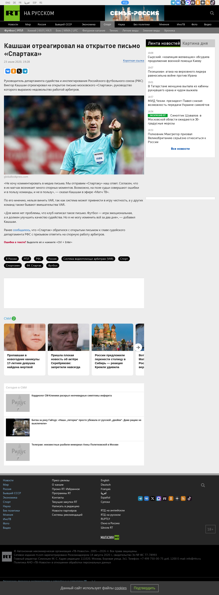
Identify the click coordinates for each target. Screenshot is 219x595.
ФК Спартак (34, 265)
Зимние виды (151, 30)
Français (105, 489)
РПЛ (26, 259)
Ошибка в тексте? (15, 242)
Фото (194, 24)
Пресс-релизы (61, 480)
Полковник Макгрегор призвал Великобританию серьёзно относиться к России (177, 138)
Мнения (164, 24)
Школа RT (107, 527)
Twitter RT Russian (183, 2)
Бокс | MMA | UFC (67, 30)
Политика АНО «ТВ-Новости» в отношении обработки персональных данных (62, 562)
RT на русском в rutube (193, 2)
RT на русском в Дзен (202, 2)
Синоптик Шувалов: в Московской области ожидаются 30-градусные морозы (175, 119)
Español (105, 497)
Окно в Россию (110, 523)
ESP (35, 2)
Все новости (180, 148)
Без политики (142, 24)
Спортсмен (13, 265)
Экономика (88, 24)
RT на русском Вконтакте (178, 2)
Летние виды (130, 30)
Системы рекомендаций (67, 514)
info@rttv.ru (193, 558)
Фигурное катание (93, 30)
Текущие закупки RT (64, 502)
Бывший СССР (63, 24)
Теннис (114, 30)
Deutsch (106, 485)
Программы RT (61, 493)
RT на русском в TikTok (212, 2)
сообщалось (21, 230)
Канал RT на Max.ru (188, 2)
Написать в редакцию (65, 506)
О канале (57, 484)
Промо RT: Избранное (66, 489)
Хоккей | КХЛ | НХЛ (39, 30)
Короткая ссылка (133, 60)
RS (41, 2)
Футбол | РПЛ (13, 30)
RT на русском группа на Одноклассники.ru (197, 2)
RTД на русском (111, 514)
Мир (28, 24)
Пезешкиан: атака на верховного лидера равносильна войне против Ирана (177, 73)
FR (20, 2)
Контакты (58, 497)
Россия (42, 24)
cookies (121, 588)
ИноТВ (181, 24)
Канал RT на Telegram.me (173, 2)
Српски (105, 502)
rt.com (39, 555)
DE (14, 2)
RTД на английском (113, 510)
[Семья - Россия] (134, 13)
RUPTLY (105, 519)
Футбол (52, 265)
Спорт (107, 24)
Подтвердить (144, 588)
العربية (27, 2)
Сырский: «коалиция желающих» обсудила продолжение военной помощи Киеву (178, 59)
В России (11, 259)
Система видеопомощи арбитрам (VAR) (88, 259)
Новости (13, 24)
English (105, 480)
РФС (38, 259)
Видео (207, 24)
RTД (125, 2)
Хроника (169, 30)
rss (207, 2)
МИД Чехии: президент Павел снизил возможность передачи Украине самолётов (178, 103)
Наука (121, 24)
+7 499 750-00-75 (151, 558)
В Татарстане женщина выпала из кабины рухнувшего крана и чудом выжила (178, 88)
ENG (8, 2)
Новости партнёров (64, 510)
